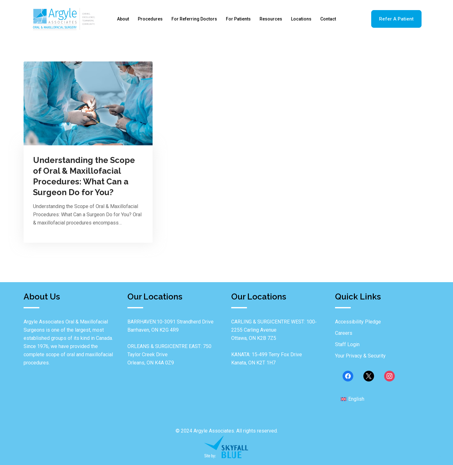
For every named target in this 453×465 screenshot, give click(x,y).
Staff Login (347, 344)
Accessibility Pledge (358, 322)
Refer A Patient (396, 19)
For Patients (238, 18)
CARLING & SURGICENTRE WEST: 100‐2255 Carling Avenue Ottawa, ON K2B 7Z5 (273, 330)
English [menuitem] (356, 399)
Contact (328, 18)
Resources (271, 18)
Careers (343, 333)
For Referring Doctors (194, 18)
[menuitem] (352, 399)
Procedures (150, 18)
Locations (301, 18)
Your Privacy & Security (360, 356)
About (123, 18)
